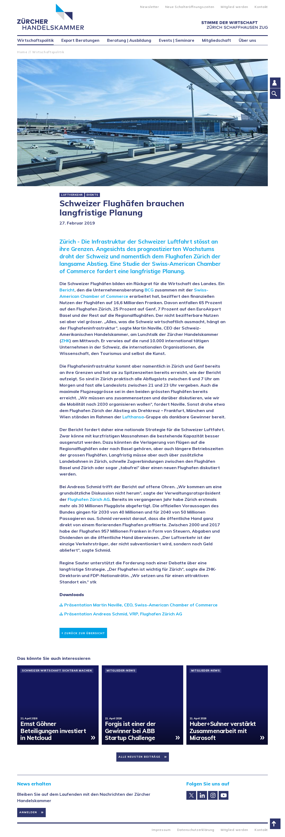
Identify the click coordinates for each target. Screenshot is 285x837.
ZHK (65, 340)
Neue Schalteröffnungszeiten (189, 7)
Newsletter (149, 7)
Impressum (161, 830)
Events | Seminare (176, 40)
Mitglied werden (234, 7)
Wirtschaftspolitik (48, 52)
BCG (149, 289)
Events (92, 194)
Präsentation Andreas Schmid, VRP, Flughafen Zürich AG (123, 613)
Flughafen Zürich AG (89, 499)
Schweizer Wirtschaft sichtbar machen (57, 670)
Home (22, 52)
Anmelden (28, 812)
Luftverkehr (72, 194)
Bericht (67, 289)
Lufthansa (133, 416)
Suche (132, 6)
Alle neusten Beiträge (139, 756)
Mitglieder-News (121, 670)
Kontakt (261, 7)
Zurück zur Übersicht (83, 632)
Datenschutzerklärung (195, 830)
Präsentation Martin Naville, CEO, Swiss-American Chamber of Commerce (141, 604)
